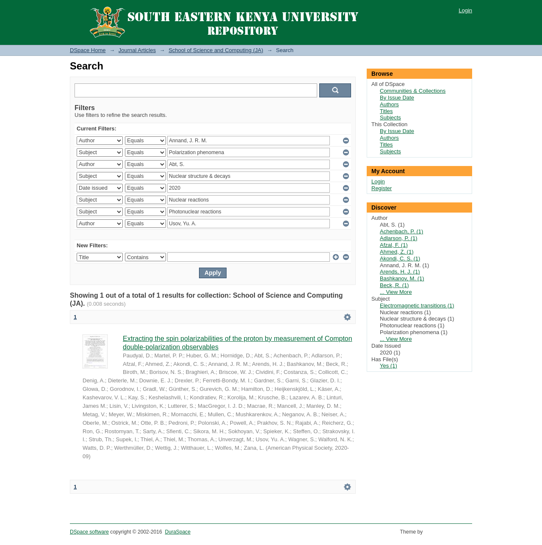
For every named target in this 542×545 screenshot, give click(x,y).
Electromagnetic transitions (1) (417, 305)
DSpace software (89, 532)
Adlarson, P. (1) (399, 238)
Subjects (390, 117)
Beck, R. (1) (394, 285)
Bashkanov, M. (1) (402, 278)
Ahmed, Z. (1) (396, 252)
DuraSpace (177, 532)
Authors (389, 104)
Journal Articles (137, 50)
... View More (396, 292)
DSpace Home (88, 50)
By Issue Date (397, 97)
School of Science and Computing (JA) (216, 50)
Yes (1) (388, 365)
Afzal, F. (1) (394, 245)
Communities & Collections (412, 91)
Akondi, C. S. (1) (400, 258)
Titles (386, 111)
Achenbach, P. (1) (401, 231)
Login (465, 10)
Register (381, 188)
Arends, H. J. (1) (400, 271)
